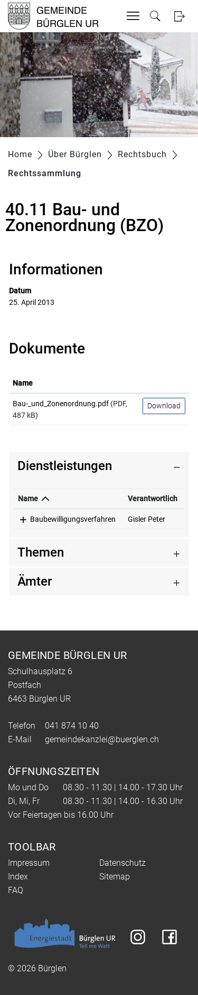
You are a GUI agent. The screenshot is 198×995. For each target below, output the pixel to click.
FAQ (15, 890)
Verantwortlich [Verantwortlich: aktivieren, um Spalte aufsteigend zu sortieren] (152, 498)
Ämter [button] (34, 581)
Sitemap (114, 877)
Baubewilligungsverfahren (73, 519)
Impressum (29, 863)
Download (164, 405)
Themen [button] (40, 552)
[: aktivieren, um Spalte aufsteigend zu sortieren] (164, 384)
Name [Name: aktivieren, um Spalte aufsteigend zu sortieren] (23, 383)
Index (18, 877)
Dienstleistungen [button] (64, 465)
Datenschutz (122, 863)
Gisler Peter (146, 519)
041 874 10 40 (72, 726)
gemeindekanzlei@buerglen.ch (102, 739)
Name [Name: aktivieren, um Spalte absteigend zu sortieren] (28, 498)
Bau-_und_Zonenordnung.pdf (61, 403)
